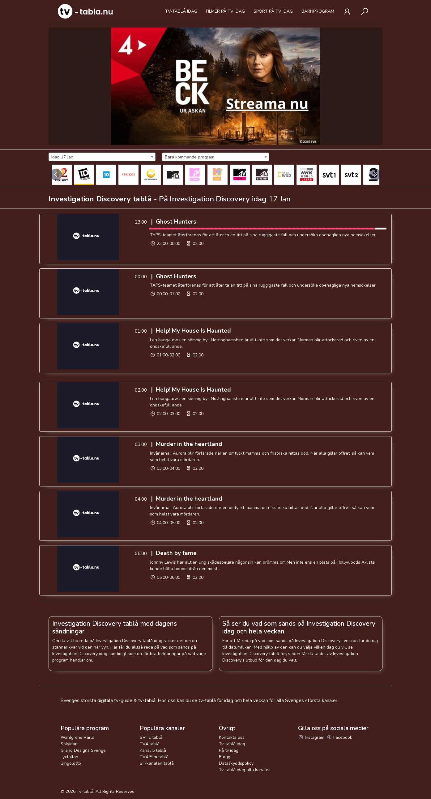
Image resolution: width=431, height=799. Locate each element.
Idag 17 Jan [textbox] (62, 157)
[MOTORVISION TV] (151, 175)
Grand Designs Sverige (83, 750)
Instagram (311, 737)
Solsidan (69, 744)
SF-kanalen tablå (157, 763)
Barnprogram (317, 11)
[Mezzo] (128, 175)
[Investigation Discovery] (84, 175)
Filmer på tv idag (225, 11)
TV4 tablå (150, 744)
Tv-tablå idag (181, 11)
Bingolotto (71, 763)
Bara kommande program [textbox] (189, 157)
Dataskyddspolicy (236, 763)
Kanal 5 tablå (153, 750)
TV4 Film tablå (154, 757)
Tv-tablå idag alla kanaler (244, 770)
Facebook (339, 737)
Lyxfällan (69, 757)
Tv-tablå (85, 791)
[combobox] (102, 157)
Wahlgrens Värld (77, 737)
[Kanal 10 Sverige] (106, 175)
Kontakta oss (232, 737)
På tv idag (228, 750)
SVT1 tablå (151, 737)
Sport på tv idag (273, 11)
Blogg (224, 757)
